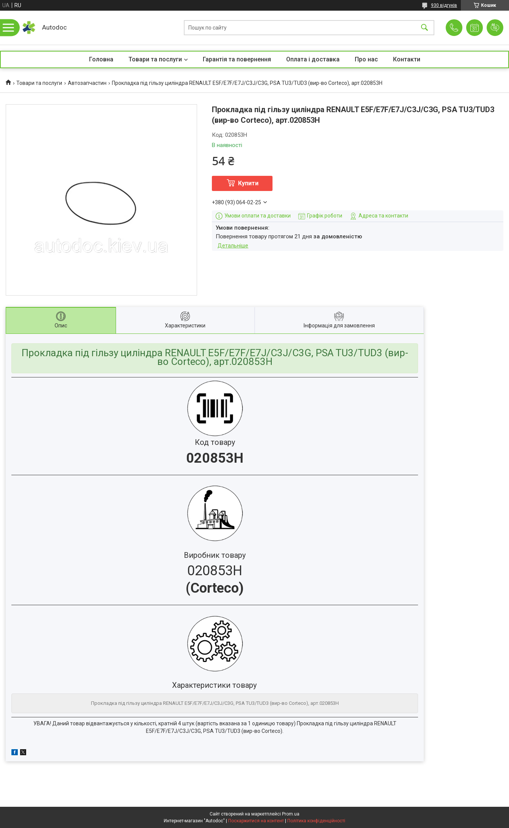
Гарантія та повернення (237, 59)
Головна (101, 59)
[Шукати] (424, 28)
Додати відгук (495, 27)
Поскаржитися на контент (256, 820)
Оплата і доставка (313, 59)
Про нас (366, 59)
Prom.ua (290, 814)
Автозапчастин (87, 83)
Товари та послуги (155, 59)
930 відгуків (444, 5)
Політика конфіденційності (316, 820)
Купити (248, 183)
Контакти (406, 59)
